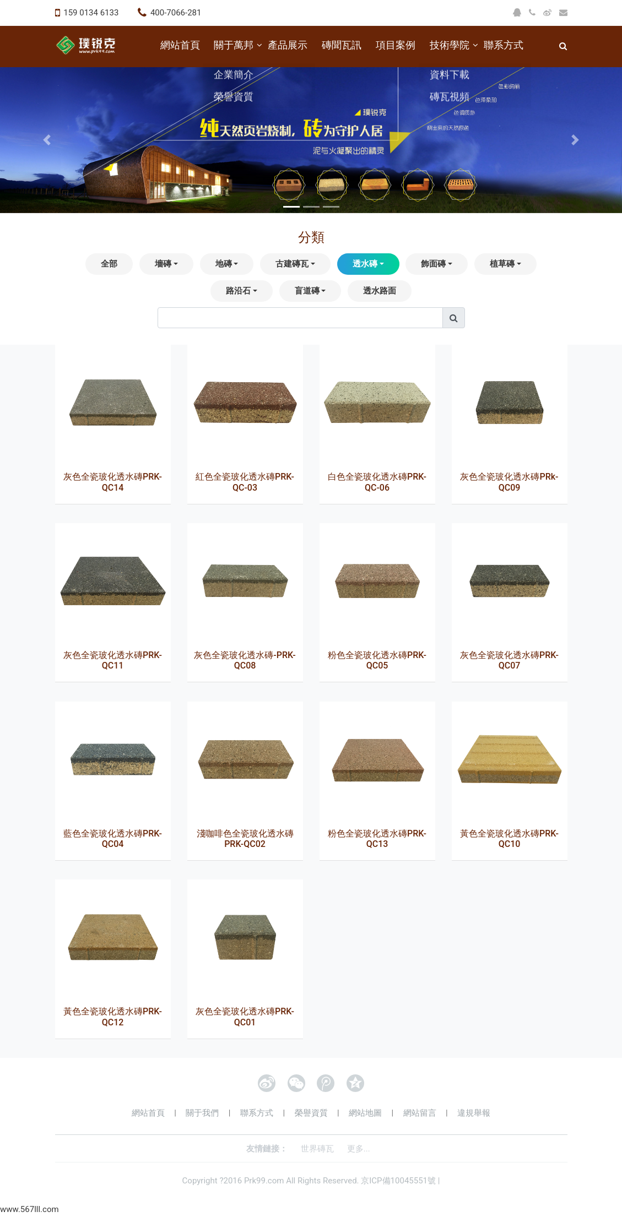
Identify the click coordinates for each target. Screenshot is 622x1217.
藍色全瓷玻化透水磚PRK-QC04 (112, 838)
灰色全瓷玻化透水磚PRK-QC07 (509, 660)
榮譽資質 (311, 1113)
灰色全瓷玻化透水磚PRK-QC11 (112, 660)
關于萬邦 (233, 45)
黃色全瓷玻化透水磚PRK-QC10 (509, 838)
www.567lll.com (29, 1209)
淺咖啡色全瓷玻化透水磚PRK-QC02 (245, 838)
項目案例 (395, 45)
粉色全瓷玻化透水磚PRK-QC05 (377, 660)
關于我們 (202, 1113)
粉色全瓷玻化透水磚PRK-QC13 (377, 838)
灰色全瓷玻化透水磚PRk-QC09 (509, 481)
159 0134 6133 (90, 13)
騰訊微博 (325, 1083)
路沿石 (238, 291)
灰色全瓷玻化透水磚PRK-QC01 (245, 1016)
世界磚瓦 (317, 1149)
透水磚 (365, 264)
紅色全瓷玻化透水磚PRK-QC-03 (245, 481)
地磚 (223, 264)
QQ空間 (355, 1083)
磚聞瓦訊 (341, 45)
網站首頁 (180, 45)
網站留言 (419, 1113)
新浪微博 (266, 1083)
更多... (358, 1149)
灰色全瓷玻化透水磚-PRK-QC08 (244, 660)
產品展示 (287, 45)
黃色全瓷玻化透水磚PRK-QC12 (112, 1016)
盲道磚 (307, 291)
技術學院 (449, 45)
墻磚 (163, 264)
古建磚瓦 (292, 264)
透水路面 (379, 291)
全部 (109, 264)
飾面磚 (433, 264)
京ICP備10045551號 (398, 1181)
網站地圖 (365, 1113)
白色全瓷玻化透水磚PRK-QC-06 (377, 481)
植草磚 (502, 264)
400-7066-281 (176, 13)
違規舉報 (473, 1113)
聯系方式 (503, 45)
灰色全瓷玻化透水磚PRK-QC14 (112, 481)
